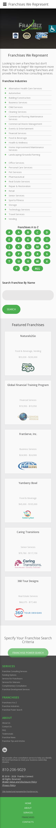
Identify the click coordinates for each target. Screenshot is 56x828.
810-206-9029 (14, 769)
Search (11, 309)
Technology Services (19, 209)
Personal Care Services (20, 167)
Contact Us (6, 726)
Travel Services (16, 214)
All (37, 268)
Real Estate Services (19, 181)
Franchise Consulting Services (14, 671)
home (28, 803)
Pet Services (15, 172)
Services (28, 812)
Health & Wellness (18, 142)
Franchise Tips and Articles (13, 741)
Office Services (16, 162)
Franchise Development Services (16, 689)
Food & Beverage (18, 137)
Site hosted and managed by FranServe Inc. (20, 791)
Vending (13, 218)
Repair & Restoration (19, 186)
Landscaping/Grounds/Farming (24, 154)
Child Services (16, 107)
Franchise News (8, 737)
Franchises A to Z (9, 702)
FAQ (4, 730)
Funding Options (9, 675)
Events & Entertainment (21, 128)
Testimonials (7, 734)
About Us (6, 723)
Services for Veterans (11, 682)
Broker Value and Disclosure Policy (19, 781)
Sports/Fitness (16, 200)
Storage (13, 204)
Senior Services (16, 195)
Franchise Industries (10, 706)
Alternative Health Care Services (25, 88)
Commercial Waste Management (25, 123)
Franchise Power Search (28, 662)
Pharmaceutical (16, 176)
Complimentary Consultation (14, 686)
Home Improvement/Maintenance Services (26, 148)
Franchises (28, 817)
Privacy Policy (9, 785)
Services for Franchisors (12, 678)
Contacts (28, 821)
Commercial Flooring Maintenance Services (26, 118)
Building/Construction (19, 97)
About (28, 807)
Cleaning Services (17, 111)
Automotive (15, 93)
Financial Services (17, 133)
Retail (11, 190)
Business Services (18, 102)
